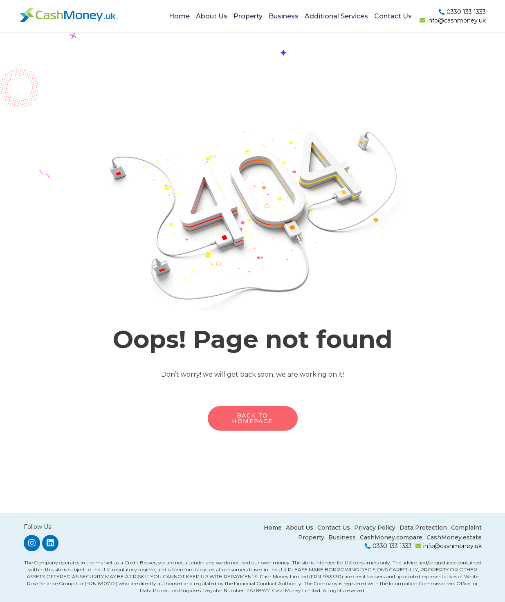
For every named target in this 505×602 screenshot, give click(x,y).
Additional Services (336, 16)
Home (179, 16)
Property (248, 16)
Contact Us (393, 16)
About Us (211, 16)
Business (284, 16)
